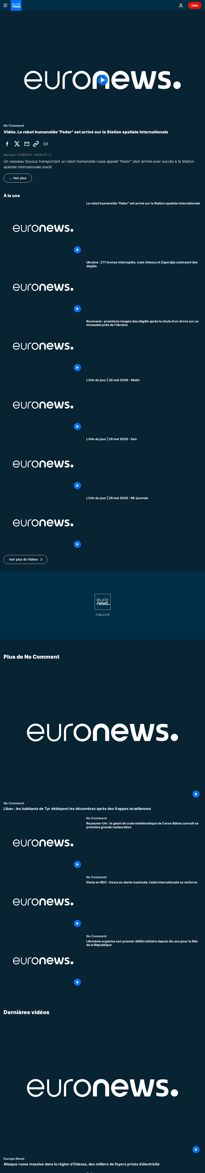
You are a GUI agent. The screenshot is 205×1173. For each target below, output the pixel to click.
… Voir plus (17, 178)
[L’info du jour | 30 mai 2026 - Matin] (143, 405)
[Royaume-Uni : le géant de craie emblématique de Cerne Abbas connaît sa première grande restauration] (143, 846)
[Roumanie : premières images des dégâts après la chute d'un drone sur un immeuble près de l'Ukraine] (143, 346)
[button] (25, 559)
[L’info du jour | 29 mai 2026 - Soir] (143, 464)
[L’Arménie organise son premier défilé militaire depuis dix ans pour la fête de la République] (143, 964)
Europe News (14, 1158)
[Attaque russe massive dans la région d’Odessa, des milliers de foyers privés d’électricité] (102, 1164)
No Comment (14, 803)
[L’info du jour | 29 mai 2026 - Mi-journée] (143, 523)
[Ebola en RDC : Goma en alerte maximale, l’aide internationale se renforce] (143, 905)
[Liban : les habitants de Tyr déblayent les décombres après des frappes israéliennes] (102, 809)
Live (195, 5)
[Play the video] (102, 80)
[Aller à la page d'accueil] (16, 5)
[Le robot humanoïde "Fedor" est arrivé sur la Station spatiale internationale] (143, 228)
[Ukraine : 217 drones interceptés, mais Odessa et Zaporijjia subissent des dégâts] (143, 287)
